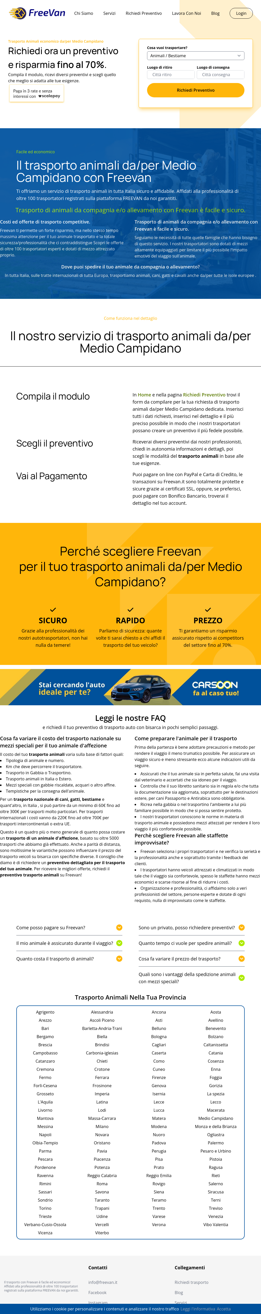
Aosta (216, 1012)
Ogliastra (215, 1134)
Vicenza (45, 1233)
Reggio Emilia (159, 1175)
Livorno (45, 1110)
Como (158, 1061)
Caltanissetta (216, 1045)
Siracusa (216, 1192)
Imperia (102, 1094)
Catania (215, 1053)
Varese (158, 1216)
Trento (159, 1208)
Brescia (45, 1045)
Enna (215, 1069)
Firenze (159, 1077)
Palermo (216, 1143)
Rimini (45, 1184)
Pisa (159, 1159)
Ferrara (102, 1077)
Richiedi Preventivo (144, 13)
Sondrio (45, 1200)
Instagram (98, 1303)
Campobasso (45, 1053)
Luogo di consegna (213, 67)
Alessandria (102, 1012)
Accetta (224, 1309)
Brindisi (102, 1045)
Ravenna (45, 1175)
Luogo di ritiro (159, 67)
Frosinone (102, 1085)
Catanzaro (45, 1061)
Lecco (215, 1102)
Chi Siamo (83, 13)
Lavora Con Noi (186, 13)
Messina (45, 1126)
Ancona (159, 1012)
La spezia (215, 1094)
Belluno (159, 1028)
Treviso (216, 1208)
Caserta (159, 1053)
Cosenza (216, 1061)
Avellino (215, 1020)
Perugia (159, 1151)
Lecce (159, 1102)
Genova (159, 1085)
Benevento (215, 1028)
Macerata (216, 1110)
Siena (159, 1192)
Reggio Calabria (102, 1175)
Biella (102, 1036)
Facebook (97, 1292)
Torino (45, 1208)
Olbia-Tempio (45, 1143)
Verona (159, 1224)
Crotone (102, 1069)
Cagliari (159, 1045)
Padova (159, 1143)
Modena (159, 1126)
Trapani (102, 1208)
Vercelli (102, 1224)
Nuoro (159, 1134)
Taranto (102, 1200)
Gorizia (215, 1085)
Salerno (215, 1184)
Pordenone (45, 1167)
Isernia (158, 1094)
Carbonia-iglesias (102, 1053)
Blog (215, 13)
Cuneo (159, 1069)
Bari (45, 1028)
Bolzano (216, 1036)
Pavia (102, 1151)
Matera (159, 1118)
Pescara (45, 1159)
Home (144, 395)
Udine (102, 1216)
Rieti (216, 1175)
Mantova (45, 1118)
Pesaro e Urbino (215, 1151)
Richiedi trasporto (191, 1282)
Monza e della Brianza (216, 1126)
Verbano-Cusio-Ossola (45, 1224)
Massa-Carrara (102, 1118)
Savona (102, 1192)
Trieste (45, 1216)
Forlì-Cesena (45, 1085)
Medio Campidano (215, 1118)
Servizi (109, 13)
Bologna (159, 1036)
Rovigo (159, 1184)
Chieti (102, 1061)
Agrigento (45, 1012)
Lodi (102, 1110)
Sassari (45, 1192)
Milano (102, 1126)
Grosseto (45, 1094)
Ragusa (216, 1167)
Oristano (102, 1143)
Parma (45, 1151)
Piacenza (102, 1159)
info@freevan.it (103, 1282)
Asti (158, 1020)
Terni (215, 1200)
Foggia (216, 1077)
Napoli (45, 1134)
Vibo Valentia (215, 1224)
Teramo (159, 1200)
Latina (102, 1102)
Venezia (215, 1216)
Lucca (158, 1110)
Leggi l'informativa (197, 1309)
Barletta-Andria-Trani (102, 1028)
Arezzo (45, 1020)
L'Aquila (45, 1102)
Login (241, 13)
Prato (159, 1167)
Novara (102, 1134)
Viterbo (102, 1233)
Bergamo (45, 1036)
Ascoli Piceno (102, 1020)
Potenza (102, 1167)
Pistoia (216, 1159)
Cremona (45, 1069)
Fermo (45, 1077)
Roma (102, 1184)
